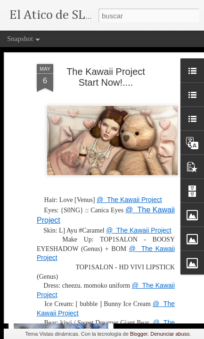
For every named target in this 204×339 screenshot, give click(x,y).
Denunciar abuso (169, 334)
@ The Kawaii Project (129, 175)
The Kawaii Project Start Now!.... (105, 52)
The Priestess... (60, 295)
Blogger (138, 334)
